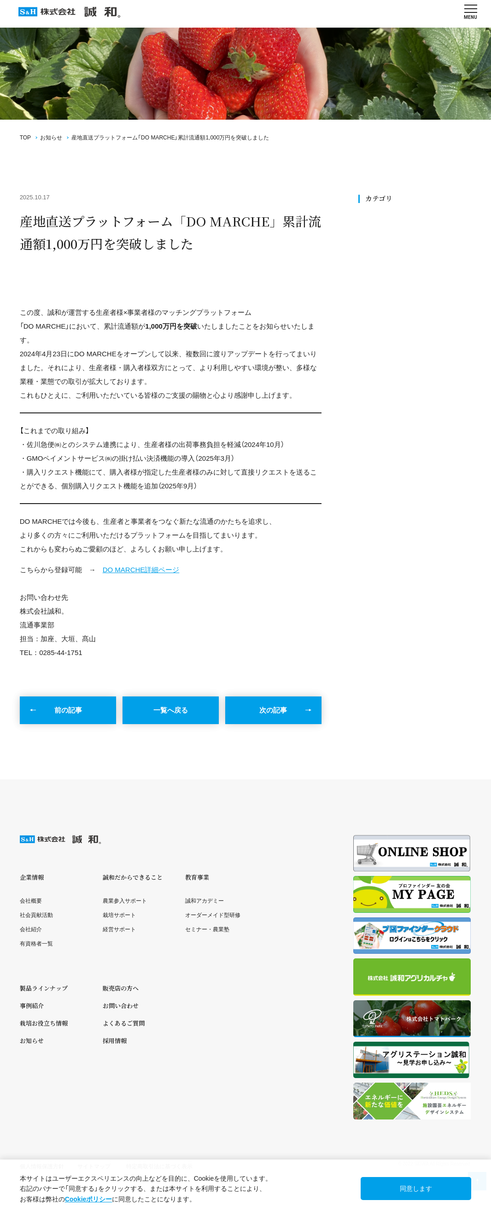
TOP (25, 137)
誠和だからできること (133, 877)
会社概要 (31, 901)
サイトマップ (94, 1166)
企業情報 (32, 877)
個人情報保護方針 (42, 1166)
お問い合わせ (121, 1005)
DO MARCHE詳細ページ (141, 570)
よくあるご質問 (124, 1023)
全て (374, 223)
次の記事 (273, 710)
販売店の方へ (121, 988)
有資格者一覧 (36, 943)
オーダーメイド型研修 (212, 915)
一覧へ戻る (170, 710)
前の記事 (68, 710)
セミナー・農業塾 (207, 929)
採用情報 (115, 1040)
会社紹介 (31, 929)
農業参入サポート (125, 901)
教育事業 (197, 877)
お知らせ (51, 137)
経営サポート (119, 929)
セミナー (380, 264)
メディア (380, 275)
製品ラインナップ (44, 988)
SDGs (376, 233)
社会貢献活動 (385, 244)
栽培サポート (119, 915)
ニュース (380, 254)
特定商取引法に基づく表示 (159, 1166)
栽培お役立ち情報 (44, 1023)
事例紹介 (32, 1005)
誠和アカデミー (204, 901)
